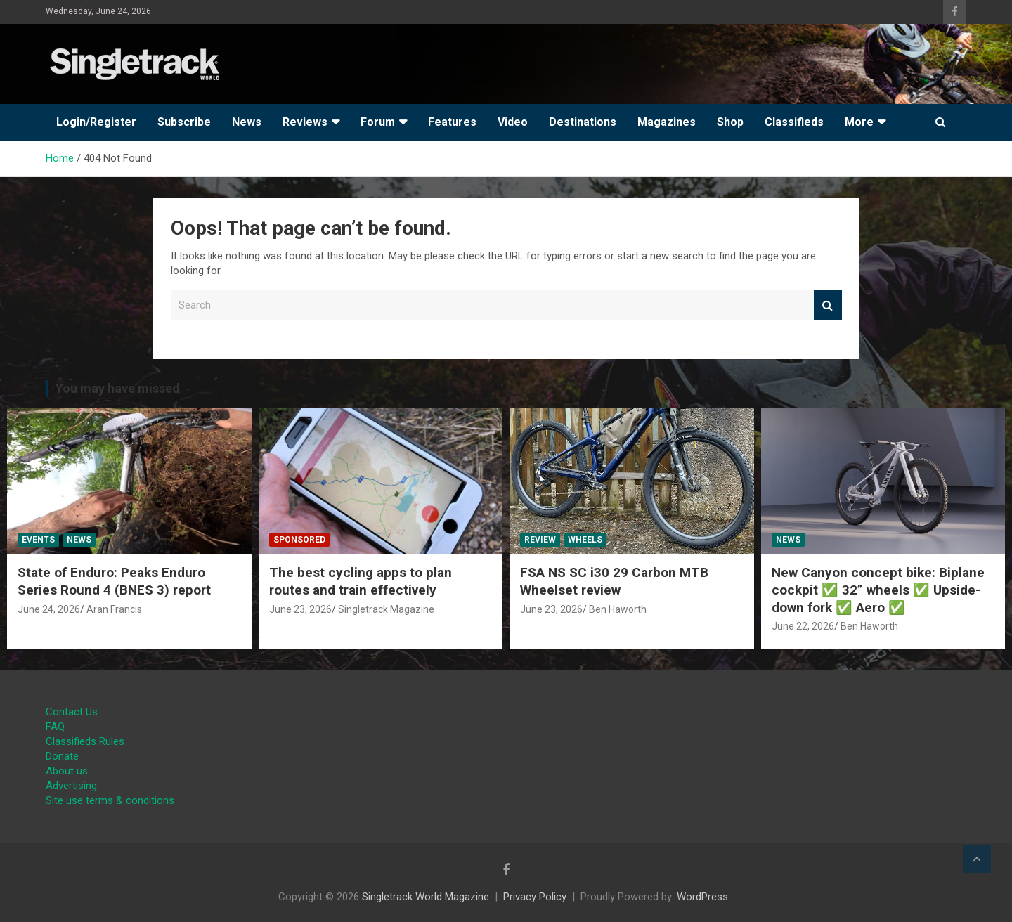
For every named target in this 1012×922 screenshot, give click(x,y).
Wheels (585, 540)
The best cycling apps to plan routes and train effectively (360, 581)
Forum (378, 122)
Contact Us (72, 712)
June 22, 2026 (803, 626)
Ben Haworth (618, 609)
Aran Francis (114, 609)
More (859, 122)
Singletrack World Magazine (425, 896)
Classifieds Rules (85, 741)
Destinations (582, 122)
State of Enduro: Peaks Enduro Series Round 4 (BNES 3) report (114, 581)
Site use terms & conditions (110, 800)
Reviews (305, 122)
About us (67, 771)
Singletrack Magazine (386, 609)
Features (452, 122)
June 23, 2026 (300, 609)
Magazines (666, 122)
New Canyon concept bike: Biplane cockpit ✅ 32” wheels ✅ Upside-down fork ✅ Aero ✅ (878, 589)
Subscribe (184, 122)
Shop (730, 122)
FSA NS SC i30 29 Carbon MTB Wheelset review (614, 581)
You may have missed (118, 388)
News (246, 122)
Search (828, 305)
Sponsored (299, 540)
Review (540, 540)
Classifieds (794, 122)
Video (513, 122)
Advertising (71, 785)
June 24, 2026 (49, 609)
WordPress (702, 896)
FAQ (55, 726)
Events (38, 540)
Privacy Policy (534, 896)
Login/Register (96, 122)
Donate (62, 756)
